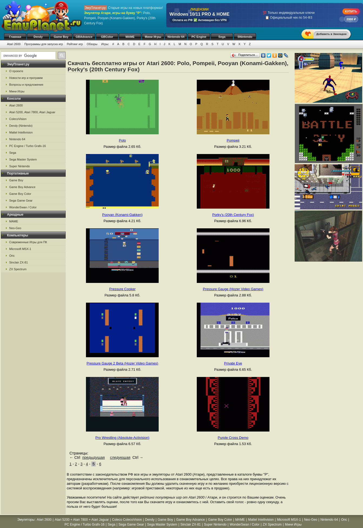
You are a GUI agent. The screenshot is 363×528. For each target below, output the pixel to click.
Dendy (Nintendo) (20, 125)
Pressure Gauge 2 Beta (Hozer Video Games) (122, 363)
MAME (130, 36)
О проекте (16, 71)
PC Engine (198, 36)
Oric (12, 255)
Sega (221, 36)
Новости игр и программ (26, 77)
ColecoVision (17, 119)
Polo (122, 140)
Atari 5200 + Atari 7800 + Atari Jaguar (82, 520)
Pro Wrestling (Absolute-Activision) (122, 438)
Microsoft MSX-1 (20, 248)
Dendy (38, 36)
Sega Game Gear (20, 200)
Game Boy (61, 36)
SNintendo (245, 36)
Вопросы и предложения (26, 84)
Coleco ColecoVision (127, 520)
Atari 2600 (14, 44)
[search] (28, 55)
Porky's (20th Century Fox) (233, 215)
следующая (120, 457)
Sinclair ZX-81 (18, 262)
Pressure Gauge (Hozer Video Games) (233, 289)
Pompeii (233, 140)
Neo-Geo (15, 228)
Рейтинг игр (75, 44)
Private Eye (233, 363)
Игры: (105, 44)
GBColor (107, 36)
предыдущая (93, 457)
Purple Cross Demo (233, 438)
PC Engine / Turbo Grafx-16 (27, 146)
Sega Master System (23, 159)
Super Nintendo (19, 166)
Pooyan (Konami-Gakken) (122, 215)
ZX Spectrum (17, 269)
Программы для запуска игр (43, 44)
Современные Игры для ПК (28, 242)
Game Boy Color (20, 193)
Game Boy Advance (22, 187)
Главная (15, 36)
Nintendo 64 (176, 36)
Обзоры (92, 44)
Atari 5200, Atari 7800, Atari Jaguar (32, 112)
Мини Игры (153, 36)
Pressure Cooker (122, 289)
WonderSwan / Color (22, 207)
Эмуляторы (25, 520)
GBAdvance (84, 36)
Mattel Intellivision (21, 132)
